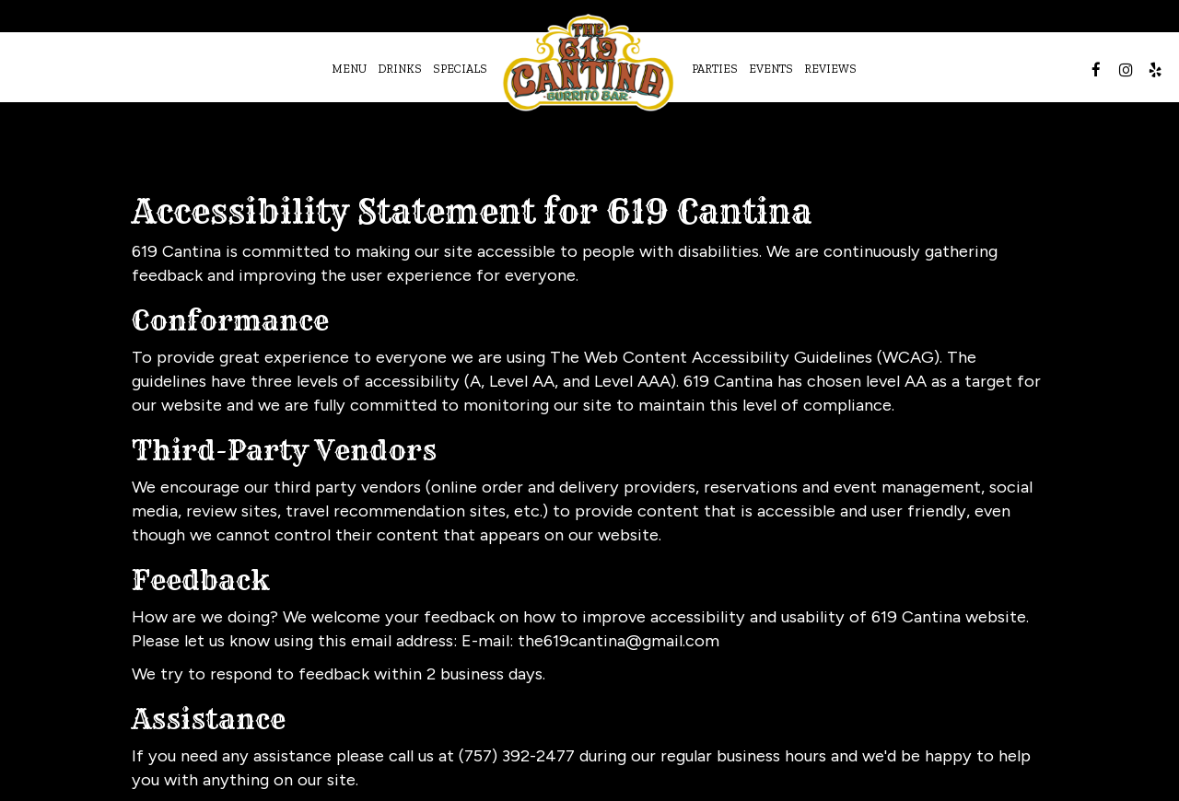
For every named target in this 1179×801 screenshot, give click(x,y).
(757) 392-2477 (517, 756)
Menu (349, 68)
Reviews (830, 68)
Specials (460, 68)
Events (771, 68)
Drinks (400, 68)
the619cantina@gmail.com (618, 641)
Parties (715, 68)
